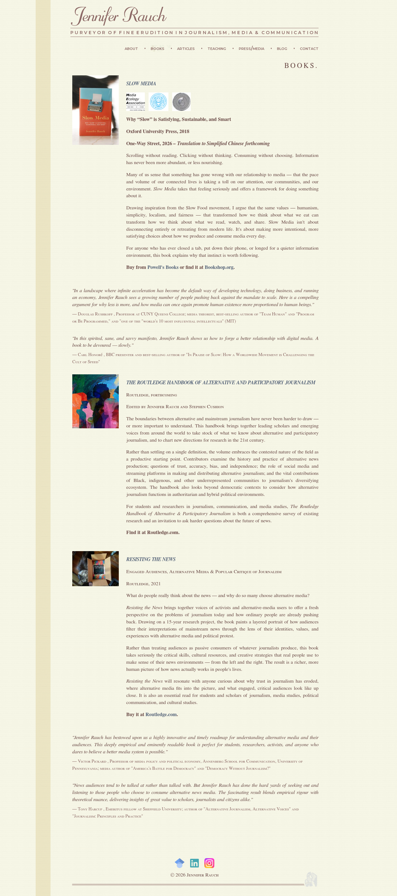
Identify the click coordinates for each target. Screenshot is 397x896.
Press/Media (252, 48)
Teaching (217, 48)
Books (158, 48)
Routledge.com (161, 714)
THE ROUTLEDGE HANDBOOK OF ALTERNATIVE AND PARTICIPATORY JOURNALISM (220, 382)
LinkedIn (194, 863)
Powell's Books (162, 267)
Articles (186, 48)
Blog (282, 48)
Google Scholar (180, 863)
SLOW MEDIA (141, 83)
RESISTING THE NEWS (151, 559)
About (132, 48)
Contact (309, 48)
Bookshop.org (219, 267)
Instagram (209, 863)
